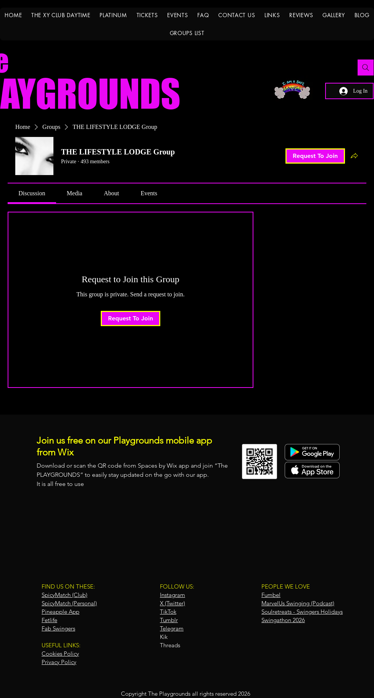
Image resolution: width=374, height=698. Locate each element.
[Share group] (354, 155)
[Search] (366, 68)
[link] (31, 193)
